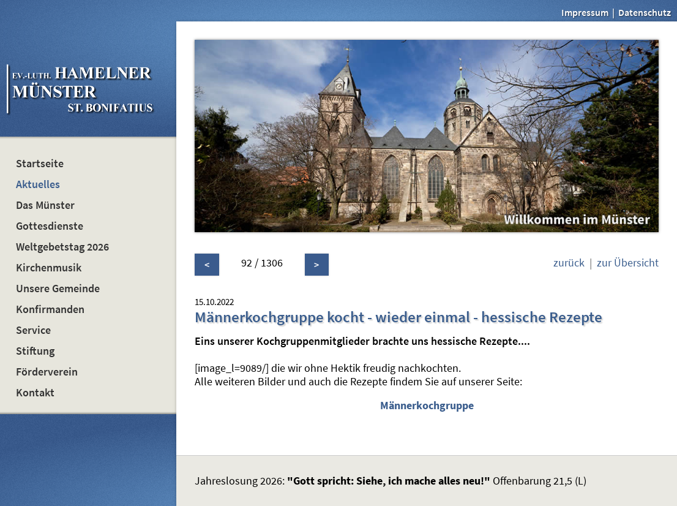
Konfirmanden (50, 309)
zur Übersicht (628, 263)
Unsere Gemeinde (58, 288)
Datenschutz (644, 12)
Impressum (584, 12)
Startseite (40, 163)
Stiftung (35, 351)
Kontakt (35, 392)
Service (33, 330)
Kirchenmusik (48, 267)
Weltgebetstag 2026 (62, 247)
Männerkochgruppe (427, 405)
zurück (569, 263)
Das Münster (45, 205)
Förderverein (47, 372)
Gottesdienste (49, 226)
